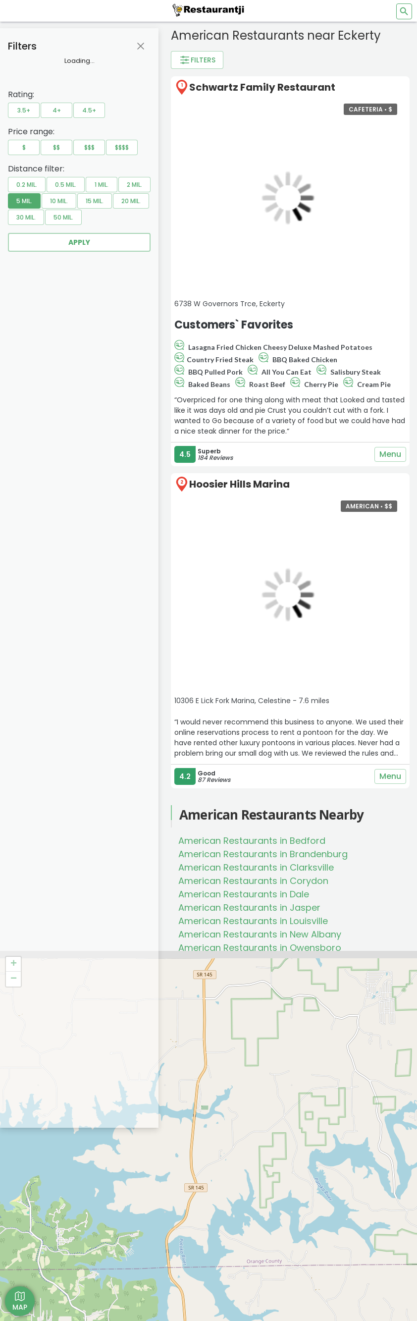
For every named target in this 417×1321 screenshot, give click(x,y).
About (24, 1198)
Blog (22, 1234)
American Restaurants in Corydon (253, 881)
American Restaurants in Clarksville (256, 867)
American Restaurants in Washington (260, 974)
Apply (79, 242)
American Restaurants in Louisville (253, 921)
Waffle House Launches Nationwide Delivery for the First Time (247, 1075)
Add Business (36, 1186)
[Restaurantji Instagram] (240, 1188)
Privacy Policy (36, 1210)
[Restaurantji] (208, 10)
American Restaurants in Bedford (251, 840)
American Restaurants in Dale (243, 894)
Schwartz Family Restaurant (262, 87)
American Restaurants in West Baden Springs (278, 988)
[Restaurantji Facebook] (223, 1188)
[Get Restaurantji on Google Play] (52, 1287)
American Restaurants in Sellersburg (258, 961)
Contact (28, 1222)
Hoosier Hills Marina (239, 484)
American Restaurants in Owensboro (259, 947)
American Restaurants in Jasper (249, 907)
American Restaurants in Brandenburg (263, 854)
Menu (390, 454)
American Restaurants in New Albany (259, 934)
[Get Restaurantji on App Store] (52, 1263)
